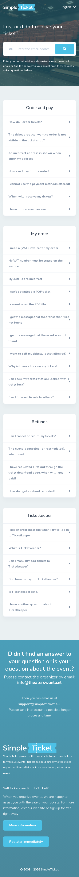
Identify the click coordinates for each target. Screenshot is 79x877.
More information (22, 825)
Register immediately (26, 841)
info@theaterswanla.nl (39, 682)
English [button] (65, 7)
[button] (39, 122)
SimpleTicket (49, 870)
